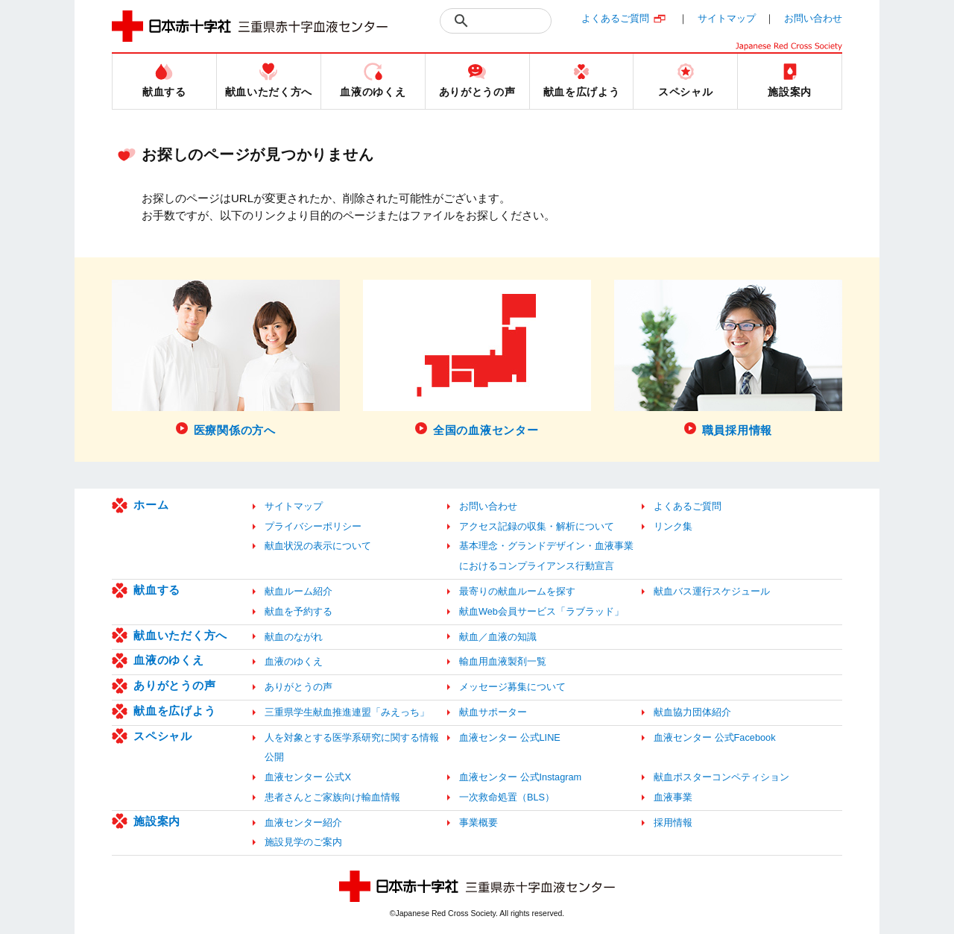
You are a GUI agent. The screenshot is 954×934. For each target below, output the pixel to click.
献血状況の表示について (318, 545)
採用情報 (673, 822)
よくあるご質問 (615, 18)
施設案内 (156, 821)
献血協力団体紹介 (692, 712)
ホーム (150, 504)
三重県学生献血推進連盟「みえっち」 (347, 712)
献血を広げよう (174, 710)
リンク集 (673, 526)
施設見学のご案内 (303, 841)
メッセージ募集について (512, 686)
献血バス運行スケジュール (712, 591)
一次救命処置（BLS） (507, 797)
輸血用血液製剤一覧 (502, 661)
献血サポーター (493, 712)
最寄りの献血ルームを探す (517, 591)
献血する (156, 589)
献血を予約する (298, 611)
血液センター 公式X (308, 777)
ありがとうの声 (174, 685)
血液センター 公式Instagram (520, 777)
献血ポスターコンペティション (721, 777)
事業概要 (478, 822)
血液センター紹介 (303, 822)
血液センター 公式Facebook (715, 737)
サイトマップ (727, 18)
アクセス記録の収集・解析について (536, 526)
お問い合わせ (813, 18)
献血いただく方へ (180, 635)
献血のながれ (294, 636)
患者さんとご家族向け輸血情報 (332, 797)
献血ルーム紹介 (298, 591)
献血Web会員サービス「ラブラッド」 (541, 611)
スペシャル (162, 736)
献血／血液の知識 (498, 636)
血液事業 (673, 797)
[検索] (512, 21)
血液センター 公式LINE (509, 737)
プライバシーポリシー (313, 526)
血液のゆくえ (168, 660)
